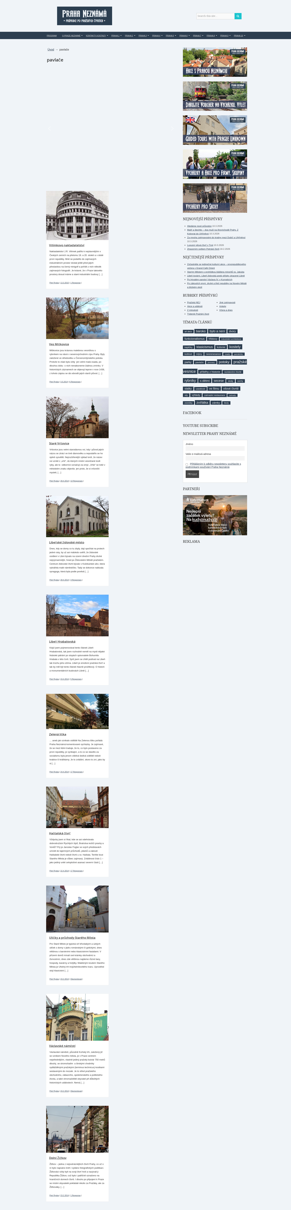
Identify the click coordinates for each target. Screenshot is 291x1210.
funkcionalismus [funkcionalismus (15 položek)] (195, 338)
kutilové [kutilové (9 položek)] (188, 354)
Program (52, 36)
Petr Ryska (54, 283)
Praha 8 (211, 36)
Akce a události (195, 306)
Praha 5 (170, 36)
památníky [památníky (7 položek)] (238, 354)
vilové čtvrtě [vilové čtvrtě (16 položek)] (231, 388)
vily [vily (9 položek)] (186, 395)
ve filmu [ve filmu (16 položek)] (214, 388)
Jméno (189, 444)
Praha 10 (238, 36)
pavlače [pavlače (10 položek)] (200, 362)
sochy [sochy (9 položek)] (240, 381)
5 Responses (76, 679)
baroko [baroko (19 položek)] (201, 331)
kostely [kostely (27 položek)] (235, 347)
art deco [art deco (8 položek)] (188, 331)
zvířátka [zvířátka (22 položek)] (202, 402)
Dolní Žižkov (57, 1158)
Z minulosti (192, 310)
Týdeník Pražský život (198, 314)
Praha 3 (143, 36)
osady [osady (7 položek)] (227, 354)
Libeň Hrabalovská (62, 641)
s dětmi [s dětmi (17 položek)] (205, 380)
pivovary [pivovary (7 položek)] (211, 362)
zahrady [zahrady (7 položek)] (232, 395)
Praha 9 (224, 36)
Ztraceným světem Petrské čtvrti (203, 249)
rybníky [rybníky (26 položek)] (190, 380)
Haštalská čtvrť (59, 833)
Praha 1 (115, 36)
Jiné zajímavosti (227, 302)
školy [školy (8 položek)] (226, 403)
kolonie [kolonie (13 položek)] (221, 347)
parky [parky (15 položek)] (188, 362)
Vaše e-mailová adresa (198, 454)
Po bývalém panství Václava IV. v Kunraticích (209, 279)
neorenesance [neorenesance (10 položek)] (213, 354)
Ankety (222, 306)
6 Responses (75, 382)
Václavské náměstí (62, 1046)
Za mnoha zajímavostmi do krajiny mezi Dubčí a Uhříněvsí (216, 237)
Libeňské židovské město (66, 542)
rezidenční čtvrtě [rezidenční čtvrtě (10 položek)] (232, 372)
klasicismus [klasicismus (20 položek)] (204, 347)
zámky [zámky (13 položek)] (216, 402)
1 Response (75, 283)
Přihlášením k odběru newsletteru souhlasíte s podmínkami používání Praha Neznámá (213, 465)
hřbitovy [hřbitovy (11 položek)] (213, 338)
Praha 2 (129, 36)
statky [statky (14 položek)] (188, 388)
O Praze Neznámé (71, 36)
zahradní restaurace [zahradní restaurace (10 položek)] (214, 395)
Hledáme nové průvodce (199, 226)
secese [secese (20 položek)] (219, 380)
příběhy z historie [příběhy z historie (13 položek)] (210, 371)
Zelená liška (57, 734)
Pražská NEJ (193, 302)
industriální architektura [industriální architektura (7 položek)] (231, 339)
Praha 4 (156, 36)
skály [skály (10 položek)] (230, 381)
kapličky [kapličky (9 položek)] (188, 347)
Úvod (51, 49)
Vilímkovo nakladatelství (66, 245)
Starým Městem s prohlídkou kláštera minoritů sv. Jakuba (215, 272)
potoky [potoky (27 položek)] (224, 362)
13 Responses (76, 481)
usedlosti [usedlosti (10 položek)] (200, 388)
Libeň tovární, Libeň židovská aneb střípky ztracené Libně (216, 275)
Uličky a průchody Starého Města (72, 938)
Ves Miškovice (59, 344)
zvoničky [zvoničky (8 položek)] (188, 403)
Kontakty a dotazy (96, 36)
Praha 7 (197, 36)
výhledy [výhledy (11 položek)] (196, 395)
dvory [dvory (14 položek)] (232, 331)
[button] (49, 128)
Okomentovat (76, 979)
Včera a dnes (226, 310)
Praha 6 (183, 36)
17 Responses (76, 772)
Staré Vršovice (59, 443)
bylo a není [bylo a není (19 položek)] (217, 331)
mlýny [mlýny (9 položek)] (199, 354)
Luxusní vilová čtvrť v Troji (200, 245)
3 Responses (76, 580)
